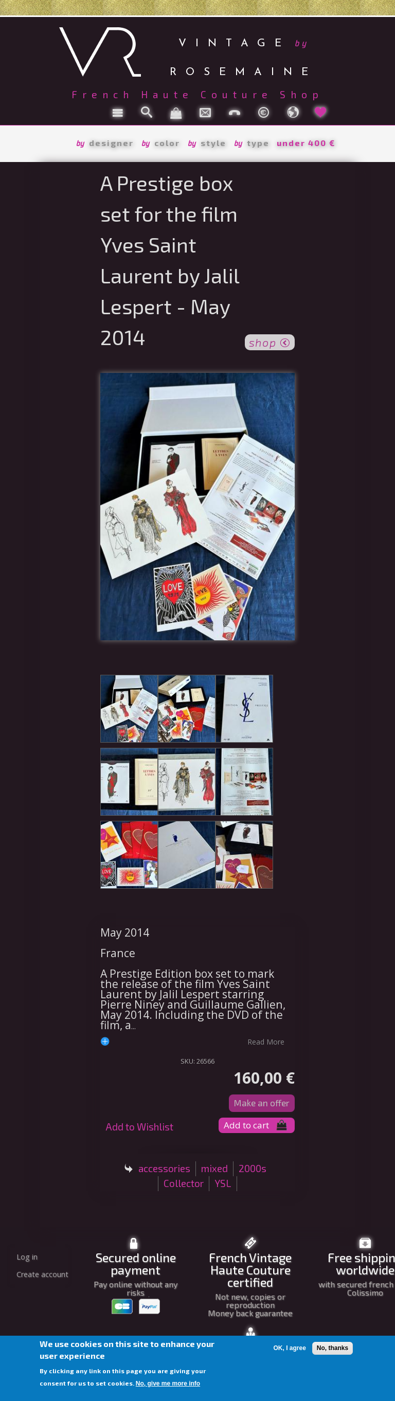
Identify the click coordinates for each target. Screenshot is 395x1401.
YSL (222, 1183)
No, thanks (332, 1348)
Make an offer (262, 1103)
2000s (252, 1168)
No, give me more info (168, 1383)
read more (265, 1041)
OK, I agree (289, 1348)
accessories (164, 1168)
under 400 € (306, 143)
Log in (27, 1257)
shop (270, 341)
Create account (42, 1274)
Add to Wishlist (139, 1127)
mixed (214, 1168)
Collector (184, 1183)
